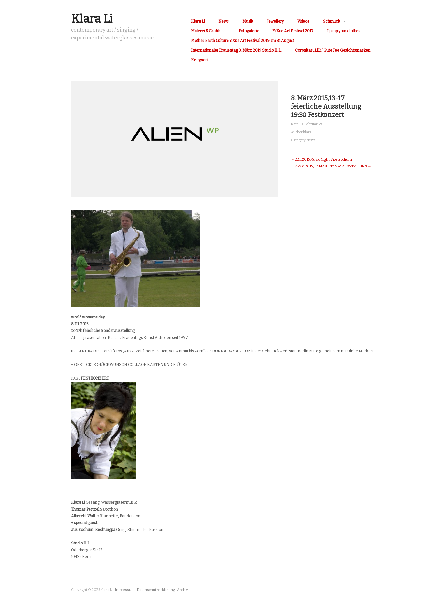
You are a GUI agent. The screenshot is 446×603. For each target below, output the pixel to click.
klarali (308, 132)
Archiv (182, 590)
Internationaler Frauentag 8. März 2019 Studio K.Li (236, 50)
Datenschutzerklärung (156, 590)
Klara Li (91, 19)
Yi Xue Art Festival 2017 (293, 31)
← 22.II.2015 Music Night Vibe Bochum (321, 159)
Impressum (125, 590)
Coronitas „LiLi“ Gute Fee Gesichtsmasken (332, 50)
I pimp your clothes (343, 31)
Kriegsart (199, 60)
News (223, 21)
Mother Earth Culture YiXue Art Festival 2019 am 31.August (242, 41)
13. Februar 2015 (312, 124)
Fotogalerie (249, 31)
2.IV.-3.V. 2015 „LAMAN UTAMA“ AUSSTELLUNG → (331, 166)
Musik (247, 21)
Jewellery (275, 21)
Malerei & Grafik (205, 31)
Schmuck (331, 21)
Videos (303, 21)
